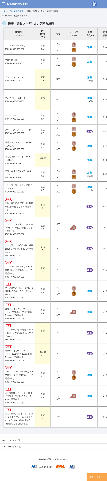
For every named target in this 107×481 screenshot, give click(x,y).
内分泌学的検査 (16, 11)
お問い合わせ (96, 477)
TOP (4, 11)
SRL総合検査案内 (17, 4)
